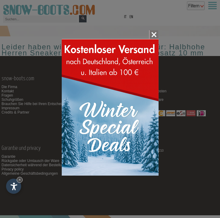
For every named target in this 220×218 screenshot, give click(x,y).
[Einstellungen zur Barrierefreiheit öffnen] (13, 186)
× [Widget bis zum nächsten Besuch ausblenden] (19, 179)
